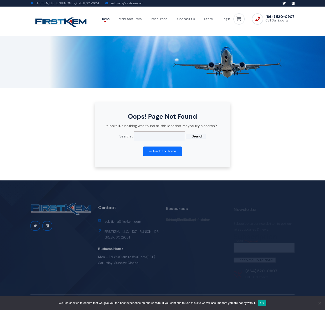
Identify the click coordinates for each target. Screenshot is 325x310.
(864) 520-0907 (280, 17)
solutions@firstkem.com (127, 3)
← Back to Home (162, 151)
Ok (262, 303)
